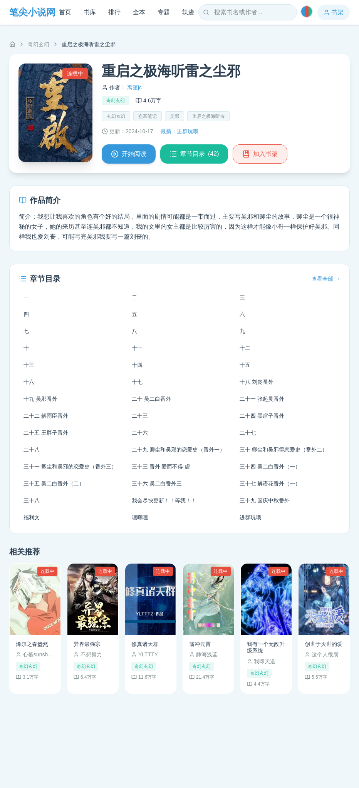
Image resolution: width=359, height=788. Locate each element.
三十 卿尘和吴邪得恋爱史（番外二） (283, 450)
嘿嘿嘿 (140, 517)
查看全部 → (326, 279)
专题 (164, 12)
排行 (114, 12)
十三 (28, 365)
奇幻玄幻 (38, 44)
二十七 (248, 433)
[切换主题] (306, 11)
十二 (245, 348)
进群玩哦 (250, 517)
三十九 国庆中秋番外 (265, 500)
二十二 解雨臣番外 (45, 416)
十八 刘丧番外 (256, 382)
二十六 (140, 433)
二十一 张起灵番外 (262, 399)
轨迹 (188, 12)
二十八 (31, 450)
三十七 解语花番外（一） (270, 483)
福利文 (31, 517)
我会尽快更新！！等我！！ (164, 500)
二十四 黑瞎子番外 (262, 416)
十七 (137, 382)
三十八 (31, 500)
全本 (139, 12)
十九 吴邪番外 (40, 399)
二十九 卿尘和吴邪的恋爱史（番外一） (178, 450)
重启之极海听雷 (208, 116)
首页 (65, 12)
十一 (137, 348)
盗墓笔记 (147, 116)
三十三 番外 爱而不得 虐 (161, 466)
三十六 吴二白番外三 (157, 483)
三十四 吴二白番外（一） (270, 466)
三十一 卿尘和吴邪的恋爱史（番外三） (70, 466)
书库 (90, 12)
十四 (137, 365)
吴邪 (174, 116)
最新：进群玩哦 (179, 131)
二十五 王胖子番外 (45, 433)
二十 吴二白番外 (151, 399)
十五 (245, 365)
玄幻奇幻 (116, 116)
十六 (28, 382)
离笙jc (134, 87)
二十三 (140, 416)
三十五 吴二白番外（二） (53, 483)
